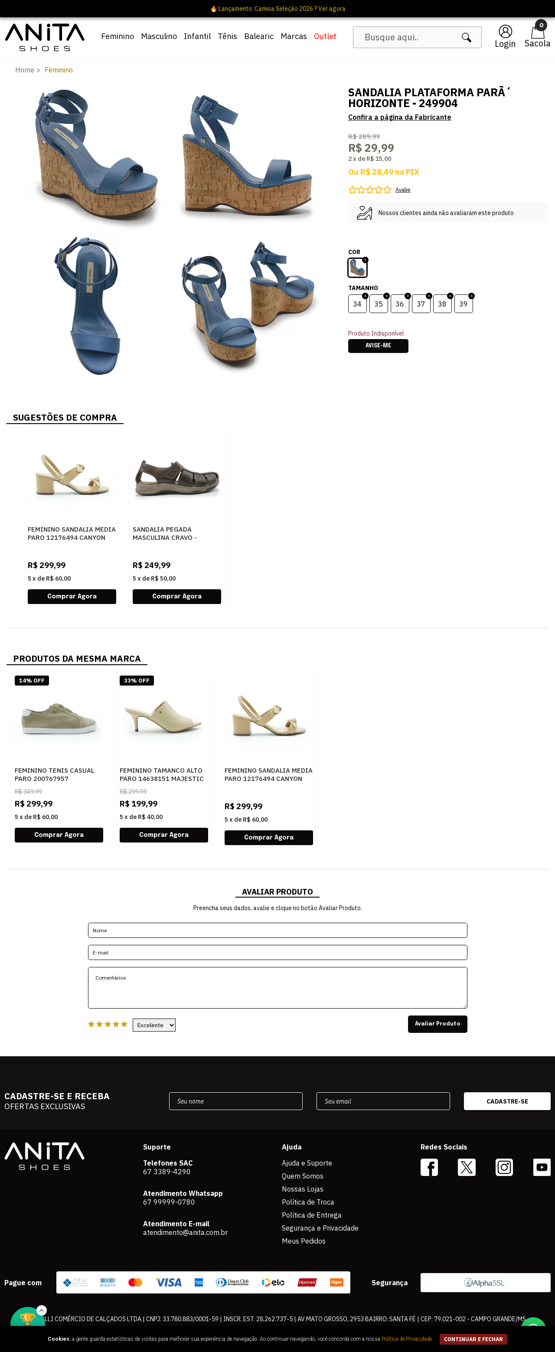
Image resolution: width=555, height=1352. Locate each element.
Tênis (227, 36)
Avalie (403, 189)
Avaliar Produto (437, 1024)
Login (505, 43)
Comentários (277, 988)
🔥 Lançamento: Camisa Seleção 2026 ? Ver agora (278, 9)
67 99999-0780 (169, 1202)
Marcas (294, 36)
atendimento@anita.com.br (185, 1232)
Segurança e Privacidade (320, 1228)
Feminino (117, 36)
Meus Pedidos (304, 1241)
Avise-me (378, 346)
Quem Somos (302, 1176)
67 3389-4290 (167, 1171)
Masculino (159, 36)
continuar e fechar (473, 1339)
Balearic (259, 36)
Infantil (197, 36)
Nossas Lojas (302, 1189)
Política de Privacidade (407, 1339)
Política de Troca (308, 1202)
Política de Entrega (312, 1215)
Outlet (325, 36)
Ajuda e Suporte (307, 1163)
